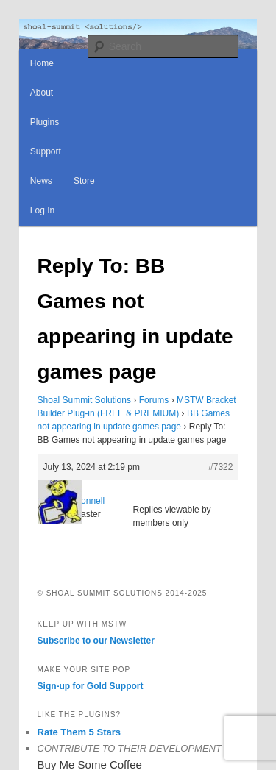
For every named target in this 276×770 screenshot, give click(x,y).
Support (45, 151)
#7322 (220, 467)
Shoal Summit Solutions (84, 400)
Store (84, 181)
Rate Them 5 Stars (79, 732)
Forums (154, 400)
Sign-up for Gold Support (91, 686)
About (41, 93)
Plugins (44, 122)
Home (42, 63)
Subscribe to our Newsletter (96, 640)
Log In (42, 210)
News (41, 181)
